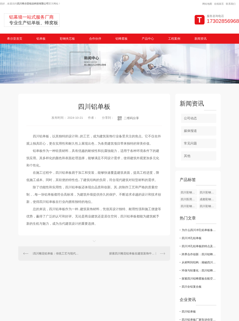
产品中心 (148, 38)
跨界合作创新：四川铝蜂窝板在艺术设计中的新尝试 (199, 254)
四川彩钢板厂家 (189, 192)
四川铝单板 (189, 311)
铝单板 (41, 38)
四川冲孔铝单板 (192, 238)
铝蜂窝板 (121, 38)
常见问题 (190, 143)
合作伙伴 (95, 38)
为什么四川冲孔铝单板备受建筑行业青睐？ (199, 230)
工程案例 (174, 38)
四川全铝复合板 (192, 286)
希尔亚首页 (14, 38)
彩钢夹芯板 (67, 38)
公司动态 (190, 118)
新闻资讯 (200, 38)
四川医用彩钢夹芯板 (189, 199)
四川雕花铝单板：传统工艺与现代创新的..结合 (56, 253)
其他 (187, 156)
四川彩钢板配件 (208, 192)
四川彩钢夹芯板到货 (189, 206)
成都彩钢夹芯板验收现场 (208, 199)
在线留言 (219, 3)
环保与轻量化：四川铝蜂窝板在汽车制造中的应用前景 (199, 270)
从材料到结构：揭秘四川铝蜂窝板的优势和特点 (199, 262)
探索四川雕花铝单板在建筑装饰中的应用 (134, 253)
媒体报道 (190, 130)
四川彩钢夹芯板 (208, 206)
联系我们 (231, 3)
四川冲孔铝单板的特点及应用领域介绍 (199, 246)
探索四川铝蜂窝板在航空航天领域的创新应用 (199, 278)
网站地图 (207, 3)
